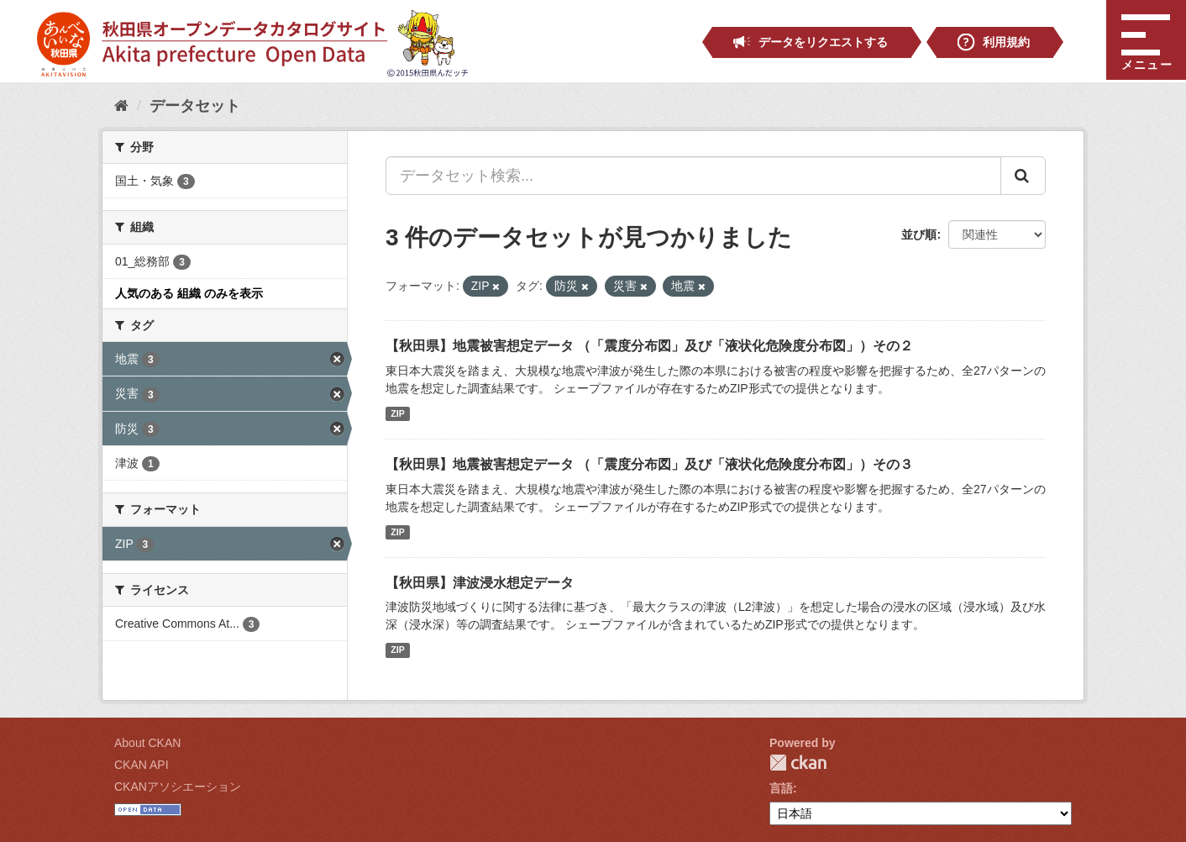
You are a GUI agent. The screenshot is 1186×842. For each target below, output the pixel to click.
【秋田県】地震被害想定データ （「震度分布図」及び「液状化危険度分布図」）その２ (649, 346)
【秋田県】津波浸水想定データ (480, 583)
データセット (195, 105)
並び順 (919, 234)
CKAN (798, 762)
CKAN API (141, 764)
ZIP (397, 413)
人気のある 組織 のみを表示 (189, 293)
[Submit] (1023, 175)
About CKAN (147, 743)
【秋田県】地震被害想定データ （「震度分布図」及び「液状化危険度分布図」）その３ (649, 464)
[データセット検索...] (693, 175)
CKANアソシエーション (177, 786)
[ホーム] (121, 105)
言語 (781, 788)
